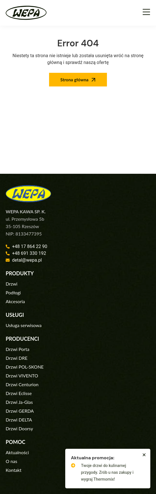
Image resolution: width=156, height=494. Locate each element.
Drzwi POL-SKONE (25, 366)
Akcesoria (15, 301)
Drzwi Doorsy (19, 428)
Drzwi (11, 283)
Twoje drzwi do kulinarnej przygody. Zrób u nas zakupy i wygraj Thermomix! (107, 472)
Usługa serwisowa (23, 325)
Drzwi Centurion (22, 384)
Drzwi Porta (17, 349)
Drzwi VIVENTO (22, 375)
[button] (144, 455)
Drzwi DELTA (19, 419)
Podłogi (13, 292)
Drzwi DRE (17, 358)
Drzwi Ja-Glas (19, 402)
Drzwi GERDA (20, 411)
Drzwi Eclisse (19, 393)
